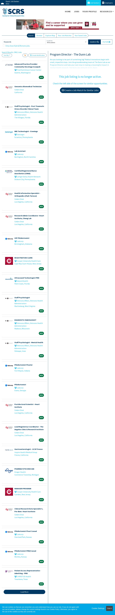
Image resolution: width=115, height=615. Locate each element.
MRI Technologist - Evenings (26, 131)
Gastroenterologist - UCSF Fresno (28, 449)
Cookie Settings (98, 608)
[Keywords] (24, 41)
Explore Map (50, 35)
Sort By (6, 55)
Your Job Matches (65, 35)
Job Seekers (94, 2)
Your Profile (89, 11)
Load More (24, 592)
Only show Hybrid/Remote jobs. (17, 46)
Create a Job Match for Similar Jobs (80, 90)
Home (68, 11)
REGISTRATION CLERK (23, 258)
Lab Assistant (20, 151)
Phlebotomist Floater (23, 365)
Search (30, 35)
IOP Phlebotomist (21, 238)
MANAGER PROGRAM (22, 488)
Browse (39, 35)
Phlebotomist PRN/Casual (25, 551)
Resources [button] (106, 11)
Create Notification (37, 55)
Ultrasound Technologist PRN (26, 278)
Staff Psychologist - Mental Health (28, 342)
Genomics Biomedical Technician (28, 86)
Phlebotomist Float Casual (25, 531)
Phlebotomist (20, 384)
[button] (106, 41)
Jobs (76, 11)
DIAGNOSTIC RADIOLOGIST (25, 320)
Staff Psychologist (22, 297)
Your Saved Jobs (81, 35)
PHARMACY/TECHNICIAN (24, 469)
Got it (109, 608)
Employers (107, 2)
